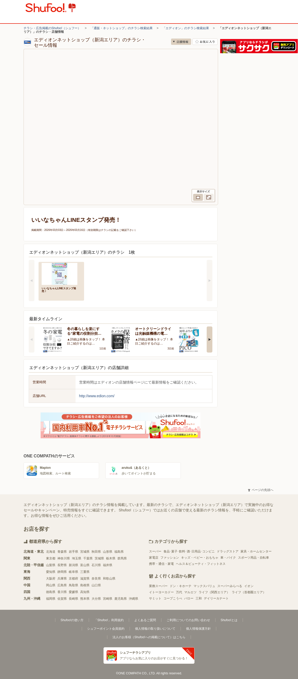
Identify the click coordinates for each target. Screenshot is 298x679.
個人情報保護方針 (198, 628)
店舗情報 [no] (181, 41)
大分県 (96, 598)
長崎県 (73, 598)
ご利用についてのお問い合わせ (188, 620)
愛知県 (50, 572)
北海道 (50, 551)
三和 (199, 598)
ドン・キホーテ (180, 586)
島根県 (85, 585)
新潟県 (73, 565)
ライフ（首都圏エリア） (249, 592)
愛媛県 (73, 592)
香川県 (62, 592)
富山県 (85, 565)
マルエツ (190, 592)
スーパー (155, 551)
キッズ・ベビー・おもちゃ (199, 557)
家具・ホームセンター (256, 551)
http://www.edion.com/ (97, 396)
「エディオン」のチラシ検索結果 (185, 28)
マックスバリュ (204, 586)
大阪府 (50, 578)
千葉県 (88, 558)
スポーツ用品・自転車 (253, 557)
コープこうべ (172, 598)
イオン (249, 586)
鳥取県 (73, 585)
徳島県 (50, 592)
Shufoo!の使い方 (72, 620)
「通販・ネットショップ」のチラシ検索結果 (122, 28)
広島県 (62, 585)
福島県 (119, 551)
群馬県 (122, 558)
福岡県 (50, 598)
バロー (188, 598)
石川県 (96, 565)
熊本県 (85, 598)
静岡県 (62, 572)
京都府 (73, 578)
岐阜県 (73, 572)
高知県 (85, 592)
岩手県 (73, 551)
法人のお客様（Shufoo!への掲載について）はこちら (149, 637)
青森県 (62, 551)
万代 (179, 592)
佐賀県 (62, 598)
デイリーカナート (216, 598)
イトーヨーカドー (161, 592)
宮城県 (85, 551)
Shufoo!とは (229, 620)
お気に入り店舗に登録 (205, 41)
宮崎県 (107, 598)
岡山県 (50, 585)
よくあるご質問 (145, 620)
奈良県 (96, 578)
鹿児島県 (120, 598)
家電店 (153, 557)
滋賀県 (85, 578)
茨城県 (99, 558)
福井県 (107, 565)
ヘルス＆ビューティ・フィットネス (201, 564)
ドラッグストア (228, 551)
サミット (155, 598)
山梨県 (50, 565)
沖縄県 (133, 598)
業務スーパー (158, 586)
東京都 (50, 558)
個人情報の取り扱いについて (155, 628)
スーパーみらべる (229, 586)
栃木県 (110, 558)
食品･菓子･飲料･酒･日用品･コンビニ (189, 551)
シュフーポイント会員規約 (105, 628)
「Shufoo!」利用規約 (108, 620)
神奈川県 (63, 558)
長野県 (62, 565)
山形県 (107, 551)
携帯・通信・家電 (161, 564)
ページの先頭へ (260, 490)
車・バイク (228, 557)
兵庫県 (62, 578)
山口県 (96, 585)
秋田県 (96, 551)
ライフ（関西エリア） (214, 592)
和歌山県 (109, 578)
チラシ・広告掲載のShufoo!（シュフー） (52, 28)
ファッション (169, 557)
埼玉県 (76, 558)
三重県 (85, 572)
